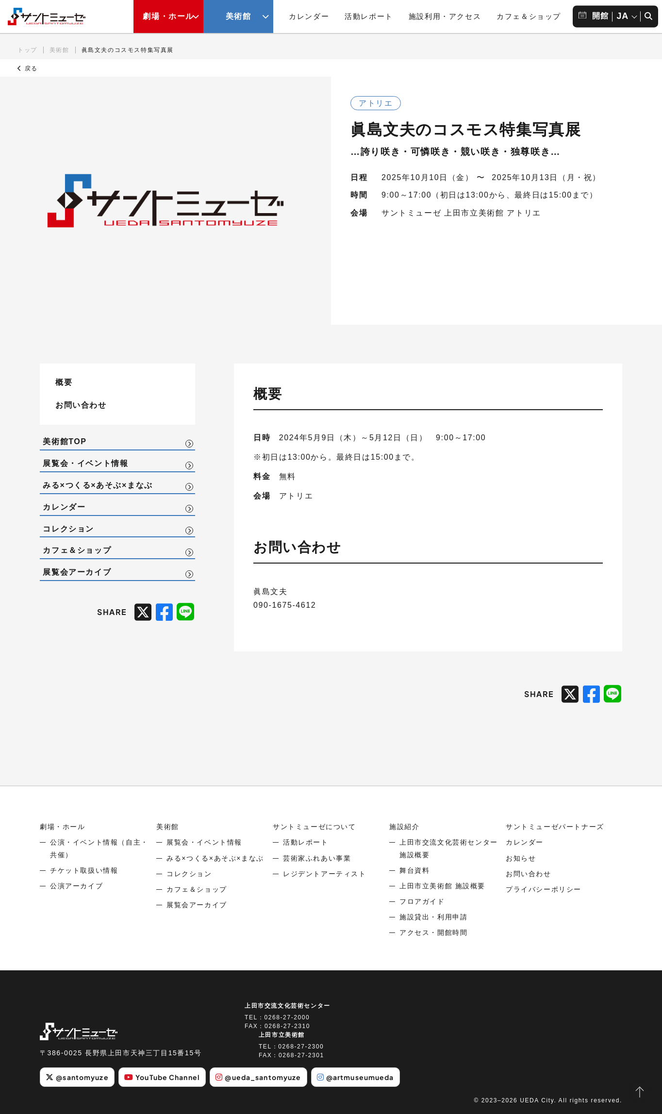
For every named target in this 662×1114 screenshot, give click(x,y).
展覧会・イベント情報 (85, 463)
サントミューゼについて (314, 827)
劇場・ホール (62, 827)
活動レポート (369, 16)
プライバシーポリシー (543, 889)
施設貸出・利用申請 (433, 917)
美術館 (59, 50)
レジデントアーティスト (324, 874)
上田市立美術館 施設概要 (442, 886)
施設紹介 (404, 827)
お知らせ (521, 858)
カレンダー (309, 16)
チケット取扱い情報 (84, 870)
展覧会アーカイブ (77, 572)
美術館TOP (64, 441)
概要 (63, 382)
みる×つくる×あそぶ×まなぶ (97, 485)
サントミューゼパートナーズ (555, 827)
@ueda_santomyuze (258, 1077)
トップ (27, 50)
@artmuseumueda (355, 1077)
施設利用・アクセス (445, 16)
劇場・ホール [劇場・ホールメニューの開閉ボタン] (168, 16)
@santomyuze (77, 1077)
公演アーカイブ (76, 886)
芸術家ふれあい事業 (317, 858)
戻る (27, 68)
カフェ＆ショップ (528, 16)
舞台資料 (414, 870)
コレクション (68, 529)
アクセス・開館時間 (433, 932)
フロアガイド (422, 901)
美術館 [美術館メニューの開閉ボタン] (238, 16)
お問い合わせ (81, 404)
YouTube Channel (162, 1077)
